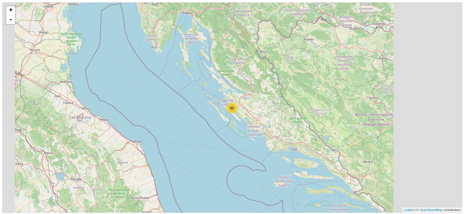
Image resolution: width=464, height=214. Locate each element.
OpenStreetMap (431, 210)
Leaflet (409, 210)
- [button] (11, 19)
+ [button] (11, 10)
